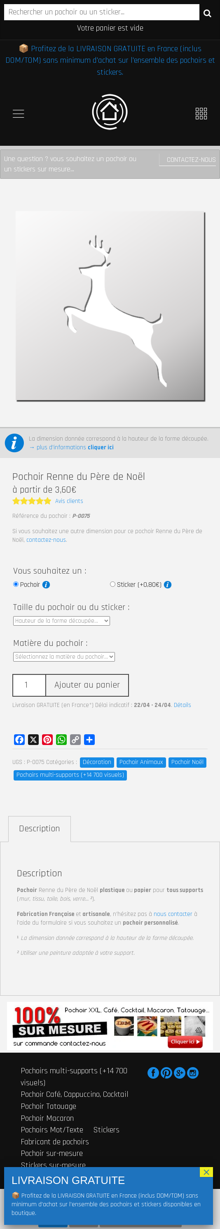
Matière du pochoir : (50, 643)
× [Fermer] (206, 1172)
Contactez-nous (191, 159)
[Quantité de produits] (28, 685)
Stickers (106, 1130)
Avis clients (69, 501)
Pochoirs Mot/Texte (52, 1130)
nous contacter (173, 914)
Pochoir (35, 584)
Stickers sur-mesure (53, 1165)
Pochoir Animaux (141, 762)
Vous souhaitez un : (49, 571)
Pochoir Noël (187, 762)
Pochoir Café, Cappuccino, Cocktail (75, 1094)
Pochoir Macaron (47, 1118)
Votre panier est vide (110, 28)
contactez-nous (46, 540)
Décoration (97, 762)
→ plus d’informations (71, 447)
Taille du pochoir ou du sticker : (71, 607)
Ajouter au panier (87, 685)
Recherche (207, 12)
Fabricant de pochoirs (55, 1141)
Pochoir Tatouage (48, 1106)
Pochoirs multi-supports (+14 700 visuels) (70, 775)
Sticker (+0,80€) (144, 584)
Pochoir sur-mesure (52, 1153)
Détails (182, 705)
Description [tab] (39, 829)
